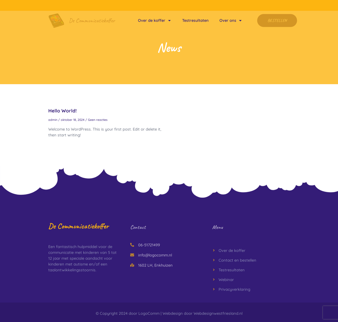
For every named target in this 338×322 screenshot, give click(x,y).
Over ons (230, 20)
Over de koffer (154, 20)
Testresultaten (195, 20)
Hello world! (62, 111)
